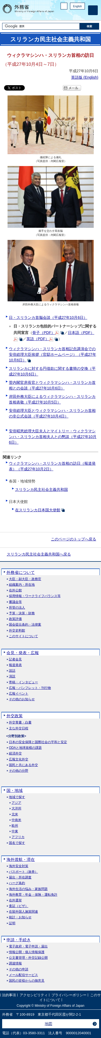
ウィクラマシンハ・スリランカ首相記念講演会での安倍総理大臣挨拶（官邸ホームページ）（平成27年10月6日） (52, 354)
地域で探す (17, 797)
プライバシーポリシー (68, 995)
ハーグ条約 (17, 883)
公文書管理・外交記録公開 (28, 958)
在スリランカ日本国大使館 (37, 510)
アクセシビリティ (34, 995)
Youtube (82, 15)
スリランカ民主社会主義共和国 (41, 489)
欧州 (15, 825)
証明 (12, 923)
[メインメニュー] (93, 10)
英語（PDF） (37, 339)
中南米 (16, 820)
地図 (48, 1024)
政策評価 (15, 619)
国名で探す (17, 843)
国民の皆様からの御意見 (26, 980)
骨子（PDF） (43, 332)
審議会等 (15, 602)
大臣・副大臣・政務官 (25, 579)
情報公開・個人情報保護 (26, 952)
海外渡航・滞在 (20, 859)
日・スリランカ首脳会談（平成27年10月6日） (48, 317)
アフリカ (18, 837)
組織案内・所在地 (22, 585)
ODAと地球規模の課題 (25, 748)
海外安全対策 (18, 866)
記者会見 (15, 659)
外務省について (20, 572)
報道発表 (15, 665)
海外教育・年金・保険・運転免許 (33, 894)
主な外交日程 (18, 728)
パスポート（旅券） (23, 872)
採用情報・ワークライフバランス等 (35, 596)
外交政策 (14, 715)
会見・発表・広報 (22, 652)
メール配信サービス (23, 975)
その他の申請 (18, 969)
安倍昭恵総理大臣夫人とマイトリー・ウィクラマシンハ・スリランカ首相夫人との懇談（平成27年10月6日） (52, 436)
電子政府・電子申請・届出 (28, 946)
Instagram (75, 15)
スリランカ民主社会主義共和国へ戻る (39, 554)
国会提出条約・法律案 (25, 624)
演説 (12, 676)
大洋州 (16, 808)
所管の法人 (17, 607)
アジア (16, 803)
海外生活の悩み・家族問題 (28, 889)
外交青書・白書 (20, 722)
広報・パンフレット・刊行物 (30, 688)
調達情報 (15, 963)
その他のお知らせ (22, 699)
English (77, 6)
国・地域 (14, 790)
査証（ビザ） (18, 906)
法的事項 (9, 995)
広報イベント (18, 693)
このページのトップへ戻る (73, 539)
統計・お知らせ (20, 917)
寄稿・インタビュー (23, 682)
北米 (15, 814)
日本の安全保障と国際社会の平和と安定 (38, 742)
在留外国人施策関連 (23, 911)
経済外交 (15, 753)
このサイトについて (23, 636)
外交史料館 (17, 630)
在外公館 (15, 590)
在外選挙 (15, 900)
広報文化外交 (18, 759)
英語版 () (84, 77)
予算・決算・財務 (22, 613)
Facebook (68, 15)
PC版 (64, 6)
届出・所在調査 (20, 877)
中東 (15, 831)
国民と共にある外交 (23, 765)
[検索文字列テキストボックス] (41, 26)
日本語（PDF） (81, 332)
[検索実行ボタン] (89, 26)
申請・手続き (18, 939)
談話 (12, 671)
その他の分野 (18, 771)
